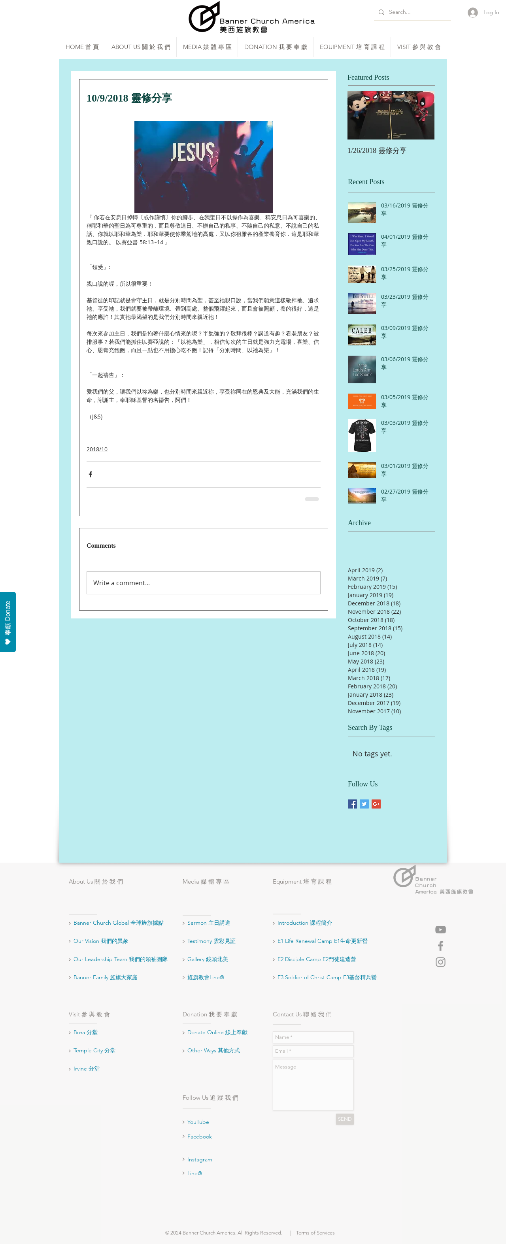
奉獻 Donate (7, 623)
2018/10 (97, 449)
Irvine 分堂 (87, 1068)
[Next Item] (421, 115)
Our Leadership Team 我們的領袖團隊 (121, 959)
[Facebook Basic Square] (352, 804)
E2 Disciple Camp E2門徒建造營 (317, 959)
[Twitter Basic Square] (364, 804)
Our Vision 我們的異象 (101, 940)
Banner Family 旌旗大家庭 (106, 977)
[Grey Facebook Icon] (440, 945)
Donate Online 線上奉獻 (217, 1032)
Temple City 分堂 (95, 1050)
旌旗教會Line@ (205, 977)
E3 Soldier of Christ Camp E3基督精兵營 (327, 977)
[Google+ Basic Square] (376, 804)
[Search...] (411, 12)
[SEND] (345, 1119)
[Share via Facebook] (90, 474)
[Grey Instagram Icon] (440, 962)
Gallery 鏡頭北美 (207, 959)
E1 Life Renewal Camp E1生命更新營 (323, 940)
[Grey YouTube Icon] (440, 929)
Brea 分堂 (86, 1032)
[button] (140, 47)
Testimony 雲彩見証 (211, 940)
